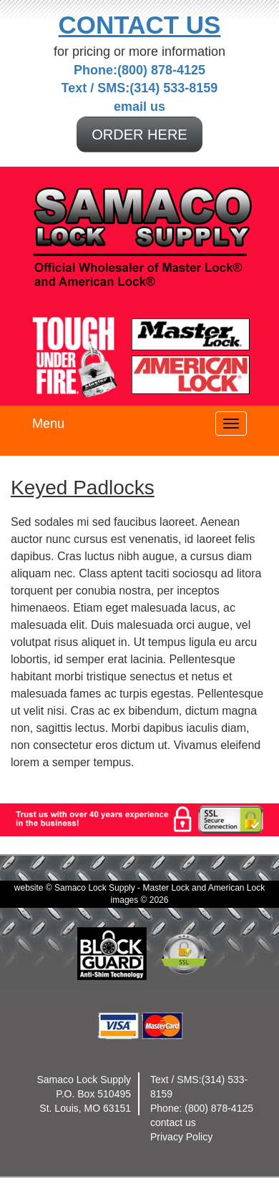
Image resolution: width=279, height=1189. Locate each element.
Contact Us (140, 25)
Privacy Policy (181, 1136)
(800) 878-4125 (219, 1108)
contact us (173, 1122)
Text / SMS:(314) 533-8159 (140, 88)
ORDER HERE (139, 134)
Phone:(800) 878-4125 (139, 70)
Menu (48, 423)
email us (139, 106)
